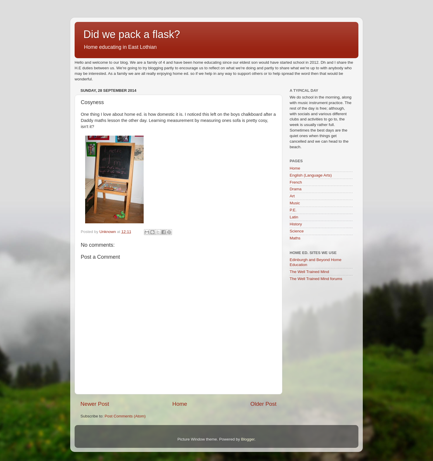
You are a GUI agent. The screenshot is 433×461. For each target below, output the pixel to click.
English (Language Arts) (311, 175)
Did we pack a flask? (131, 34)
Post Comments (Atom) (125, 416)
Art (292, 196)
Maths (295, 238)
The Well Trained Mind (309, 272)
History (296, 224)
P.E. (293, 210)
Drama (296, 189)
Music (295, 203)
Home (179, 404)
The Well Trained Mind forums (316, 279)
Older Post (263, 404)
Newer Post (94, 404)
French (296, 182)
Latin (294, 217)
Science (297, 231)
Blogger (248, 439)
